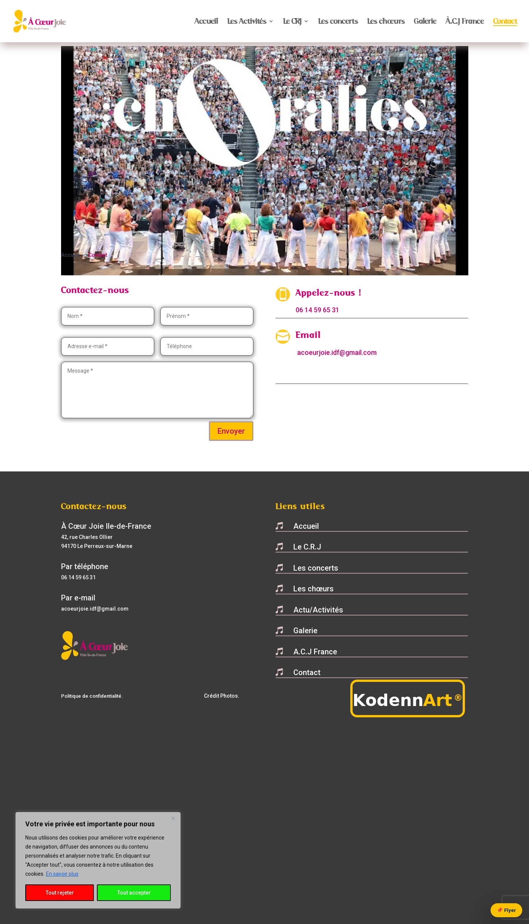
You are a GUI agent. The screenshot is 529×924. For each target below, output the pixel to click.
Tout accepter (134, 893)
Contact (505, 22)
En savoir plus (62, 874)
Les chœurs (386, 22)
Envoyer (231, 431)
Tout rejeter (60, 893)
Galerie (425, 22)
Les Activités (246, 22)
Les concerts (338, 22)
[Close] (173, 818)
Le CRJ (292, 22)
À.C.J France (465, 22)
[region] (98, 860)
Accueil (206, 22)
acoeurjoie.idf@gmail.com (337, 352)
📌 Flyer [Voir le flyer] (506, 910)
